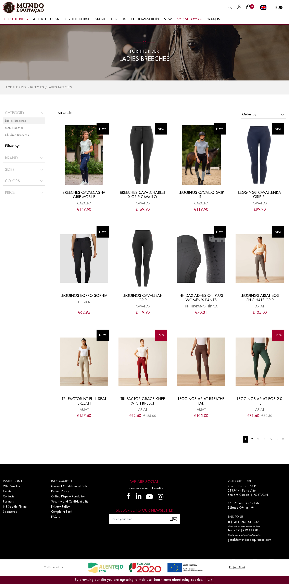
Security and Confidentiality (70, 501)
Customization (145, 19)
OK (210, 580)
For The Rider (16, 19)
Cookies (196, 579)
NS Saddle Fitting (15, 506)
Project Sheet (237, 567)
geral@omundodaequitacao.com (249, 539)
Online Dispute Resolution (68, 496)
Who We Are (12, 486)
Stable (100, 19)
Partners (8, 501)
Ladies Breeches (60, 87)
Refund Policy (60, 491)
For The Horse (77, 19)
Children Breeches (17, 135)
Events (7, 491)
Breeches (37, 87)
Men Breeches (14, 127)
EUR (278, 8)
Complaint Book (61, 511)
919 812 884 (252, 530)
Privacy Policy (60, 506)
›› (283, 439)
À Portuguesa (46, 19)
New (168, 19)
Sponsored (10, 511)
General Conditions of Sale (69, 486)
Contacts (8, 496)
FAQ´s (55, 516)
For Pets (118, 19)
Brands (213, 19)
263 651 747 (250, 521)
